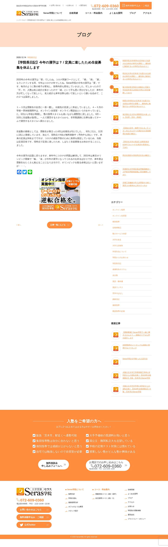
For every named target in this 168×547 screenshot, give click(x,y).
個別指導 (116, 222)
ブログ (134, 13)
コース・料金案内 (97, 13)
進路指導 (116, 311)
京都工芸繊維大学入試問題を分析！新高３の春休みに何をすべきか (137, 186)
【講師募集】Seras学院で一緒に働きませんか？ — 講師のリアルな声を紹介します (136, 342)
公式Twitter (28, 533)
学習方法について (121, 254)
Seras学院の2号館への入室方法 (136, 366)
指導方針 (72, 502)
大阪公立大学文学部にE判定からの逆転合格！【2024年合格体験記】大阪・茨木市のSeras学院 (136, 396)
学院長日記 (117, 267)
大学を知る (117, 242)
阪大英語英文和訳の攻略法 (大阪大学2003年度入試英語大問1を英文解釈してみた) (137, 90)
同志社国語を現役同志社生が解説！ (136, 157)
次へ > (100, 225)
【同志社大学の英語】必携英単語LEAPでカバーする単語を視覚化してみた (137, 145)
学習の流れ (73, 506)
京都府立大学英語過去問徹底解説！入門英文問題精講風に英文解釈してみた (137, 172)
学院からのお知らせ (122, 261)
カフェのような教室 (76, 515)
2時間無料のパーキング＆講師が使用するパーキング (136, 353)
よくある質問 (118, 13)
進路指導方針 (74, 510)
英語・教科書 (118, 286)
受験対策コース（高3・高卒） (106, 503)
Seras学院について (59, 13)
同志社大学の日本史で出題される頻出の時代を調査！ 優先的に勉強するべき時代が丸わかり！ (137, 77)
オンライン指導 (120, 210)
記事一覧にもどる (58, 225)
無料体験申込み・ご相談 (32, 525)
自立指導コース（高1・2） (106, 508)
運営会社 (83, 3)
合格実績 (78, 13)
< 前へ (19, 225)
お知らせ (70, 3)
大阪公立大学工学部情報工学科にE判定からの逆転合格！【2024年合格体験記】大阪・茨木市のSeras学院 (137, 382)
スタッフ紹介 (74, 519)
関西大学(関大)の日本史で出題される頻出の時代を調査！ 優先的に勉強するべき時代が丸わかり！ (137, 104)
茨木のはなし (118, 299)
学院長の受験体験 (135, 519)
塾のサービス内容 (121, 235)
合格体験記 (117, 229)
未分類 (115, 280)
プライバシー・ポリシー (138, 527)
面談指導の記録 (120, 318)
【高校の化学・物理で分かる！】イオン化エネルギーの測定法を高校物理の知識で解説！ (137, 131)
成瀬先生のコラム (121, 273)
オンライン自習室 (121, 216)
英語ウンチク (118, 292)
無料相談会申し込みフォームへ (57, 473)
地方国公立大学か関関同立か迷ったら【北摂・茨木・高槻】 (137, 116)
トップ (18, 20)
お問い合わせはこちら (30, 517)
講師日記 (116, 305)
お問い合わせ (56, 3)
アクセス (147, 13)
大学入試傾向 (118, 248)
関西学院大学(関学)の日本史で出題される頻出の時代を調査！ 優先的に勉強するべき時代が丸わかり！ (137, 63)
